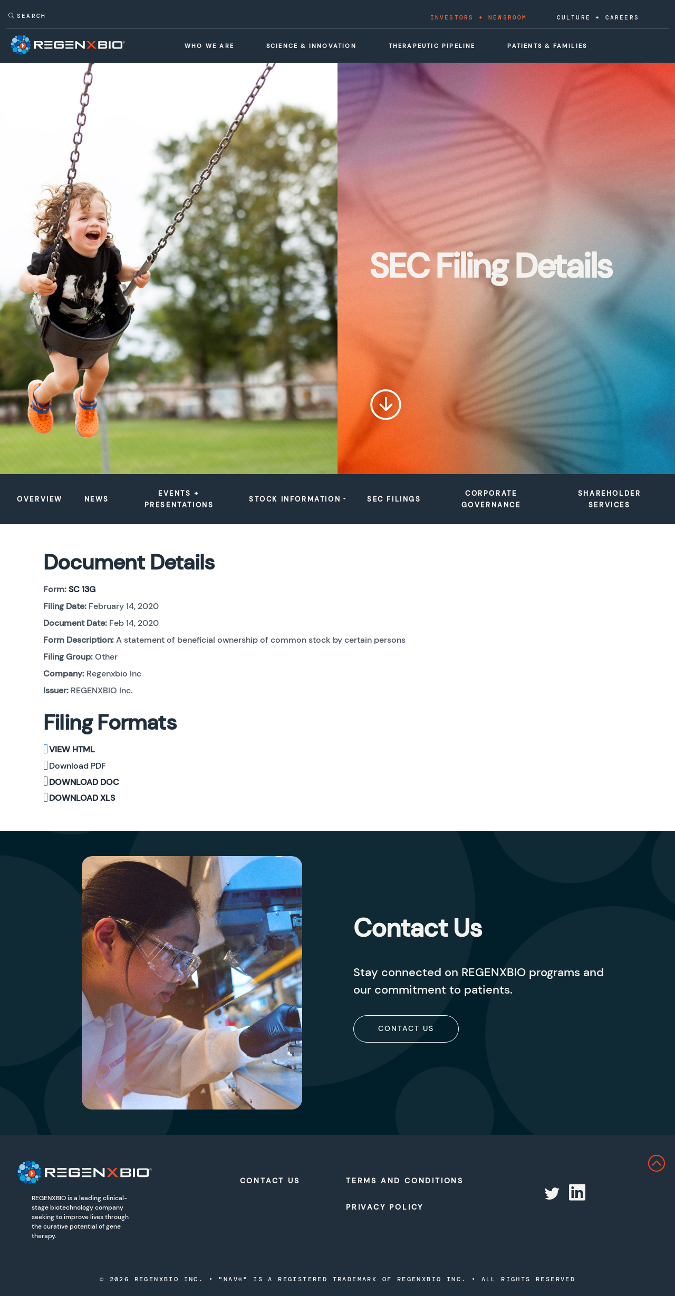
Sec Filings (394, 499)
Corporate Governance (491, 499)
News (96, 499)
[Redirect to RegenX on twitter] (551, 1193)
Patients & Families (547, 46)
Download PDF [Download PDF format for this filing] (77, 765)
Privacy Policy (384, 1207)
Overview (40, 499)
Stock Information (295, 499)
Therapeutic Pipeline (432, 46)
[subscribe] (406, 1028)
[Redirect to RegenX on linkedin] (575, 1193)
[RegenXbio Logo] (84, 1172)
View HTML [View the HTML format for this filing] (72, 749)
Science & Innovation (311, 46)
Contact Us (406, 1028)
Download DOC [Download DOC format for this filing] (84, 782)
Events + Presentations (179, 499)
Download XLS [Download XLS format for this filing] (82, 797)
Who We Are (209, 46)
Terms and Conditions (394, 1180)
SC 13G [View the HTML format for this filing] (82, 589)
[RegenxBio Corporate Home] (68, 45)
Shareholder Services (609, 499)
